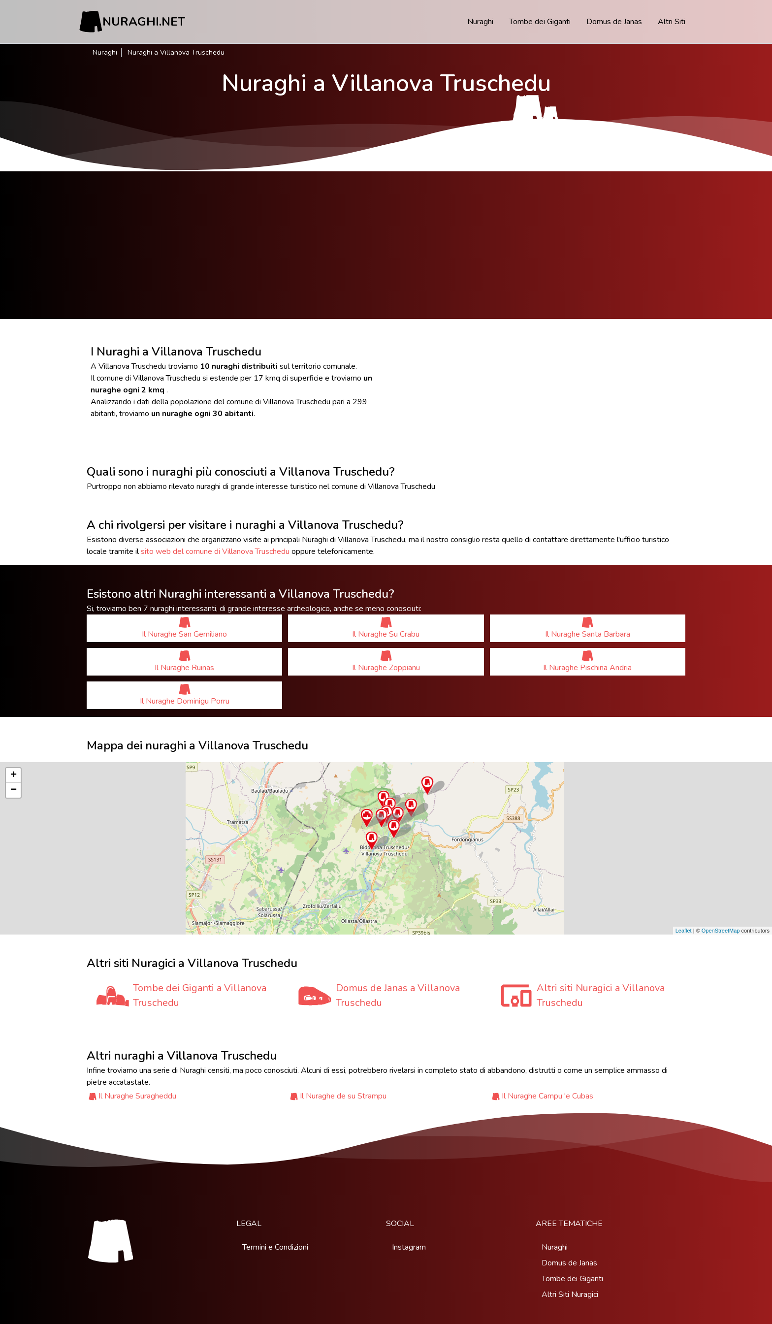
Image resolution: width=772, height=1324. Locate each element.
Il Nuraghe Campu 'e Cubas (547, 1096)
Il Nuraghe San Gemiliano (184, 628)
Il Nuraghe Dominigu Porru (184, 695)
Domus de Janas (614, 21)
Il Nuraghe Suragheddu (137, 1096)
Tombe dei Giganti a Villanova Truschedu (199, 995)
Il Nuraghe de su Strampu (343, 1096)
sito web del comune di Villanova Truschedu (215, 551)
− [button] (13, 790)
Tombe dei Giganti (540, 21)
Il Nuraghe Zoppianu (386, 661)
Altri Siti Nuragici (570, 1294)
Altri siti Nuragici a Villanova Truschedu (601, 995)
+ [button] (13, 775)
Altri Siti (671, 21)
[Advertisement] (386, 245)
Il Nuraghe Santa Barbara (587, 628)
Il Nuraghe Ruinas (184, 661)
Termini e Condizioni (275, 1247)
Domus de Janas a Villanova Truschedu (398, 995)
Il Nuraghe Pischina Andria (587, 661)
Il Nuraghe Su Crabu (385, 628)
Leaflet (684, 931)
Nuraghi (480, 21)
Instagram (409, 1247)
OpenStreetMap (721, 931)
